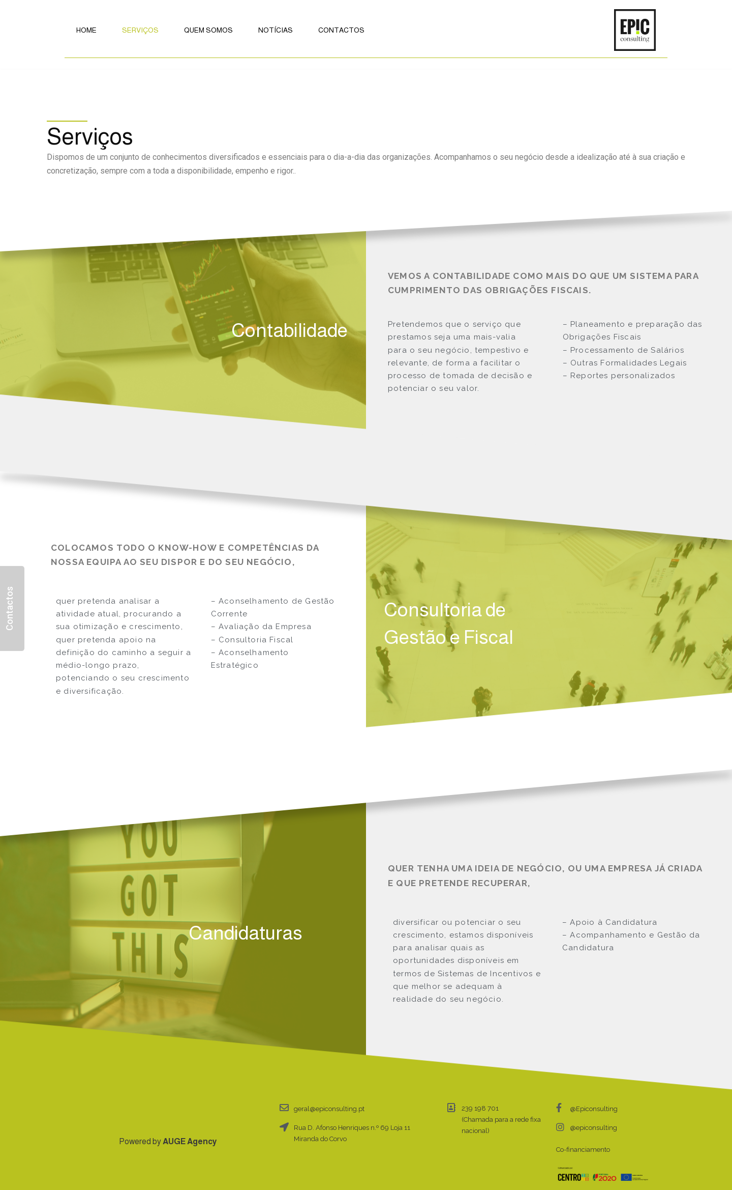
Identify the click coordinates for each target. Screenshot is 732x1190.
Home (86, 30)
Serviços (140, 30)
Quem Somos (208, 30)
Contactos (341, 30)
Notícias (275, 30)
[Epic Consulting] (635, 30)
